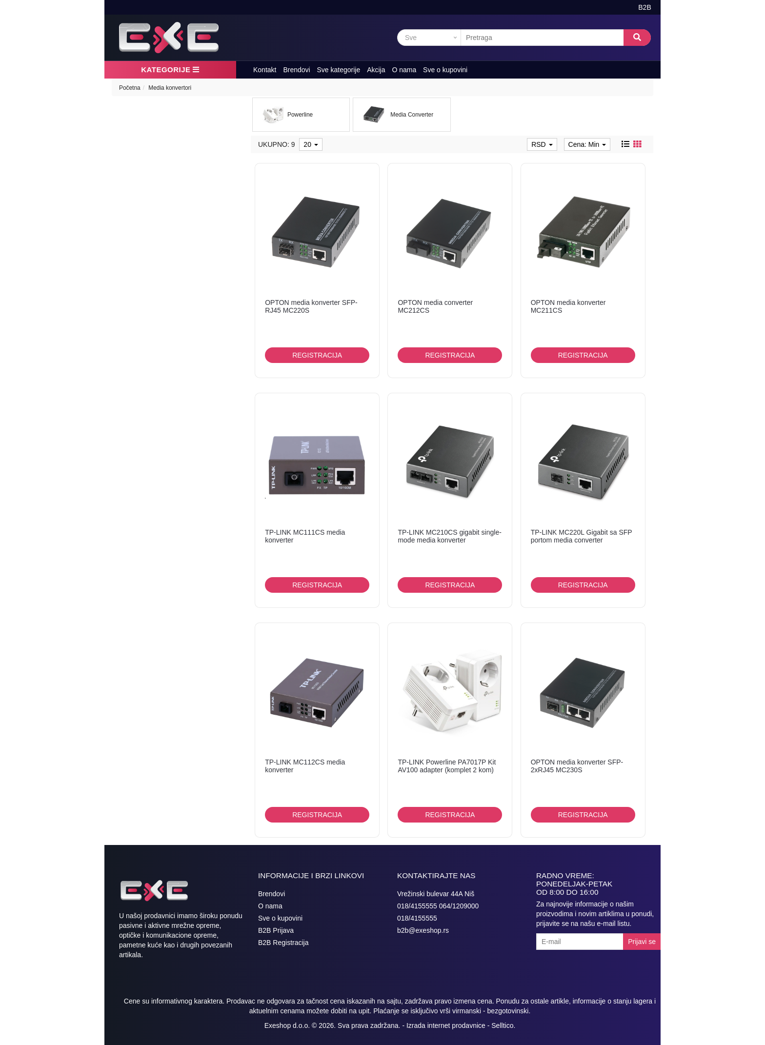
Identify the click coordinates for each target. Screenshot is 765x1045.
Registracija (317, 355)
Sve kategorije (339, 70)
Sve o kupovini (445, 70)
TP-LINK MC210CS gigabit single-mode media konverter (449, 535)
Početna (130, 87)
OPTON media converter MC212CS (435, 306)
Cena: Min (587, 144)
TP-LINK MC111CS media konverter (305, 535)
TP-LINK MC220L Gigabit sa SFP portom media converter (581, 535)
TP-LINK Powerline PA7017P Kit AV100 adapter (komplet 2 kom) (447, 765)
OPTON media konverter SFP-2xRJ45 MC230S (577, 765)
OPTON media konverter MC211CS (568, 306)
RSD (541, 144)
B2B (644, 7)
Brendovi (296, 70)
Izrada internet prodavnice (445, 1025)
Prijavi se (642, 941)
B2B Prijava (276, 930)
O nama (404, 70)
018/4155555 (417, 918)
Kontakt (264, 70)
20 (310, 144)
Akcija (376, 70)
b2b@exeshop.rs (423, 930)
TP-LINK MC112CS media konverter (305, 765)
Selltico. (503, 1025)
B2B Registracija (283, 942)
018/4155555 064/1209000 (438, 906)
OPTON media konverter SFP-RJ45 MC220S (311, 306)
